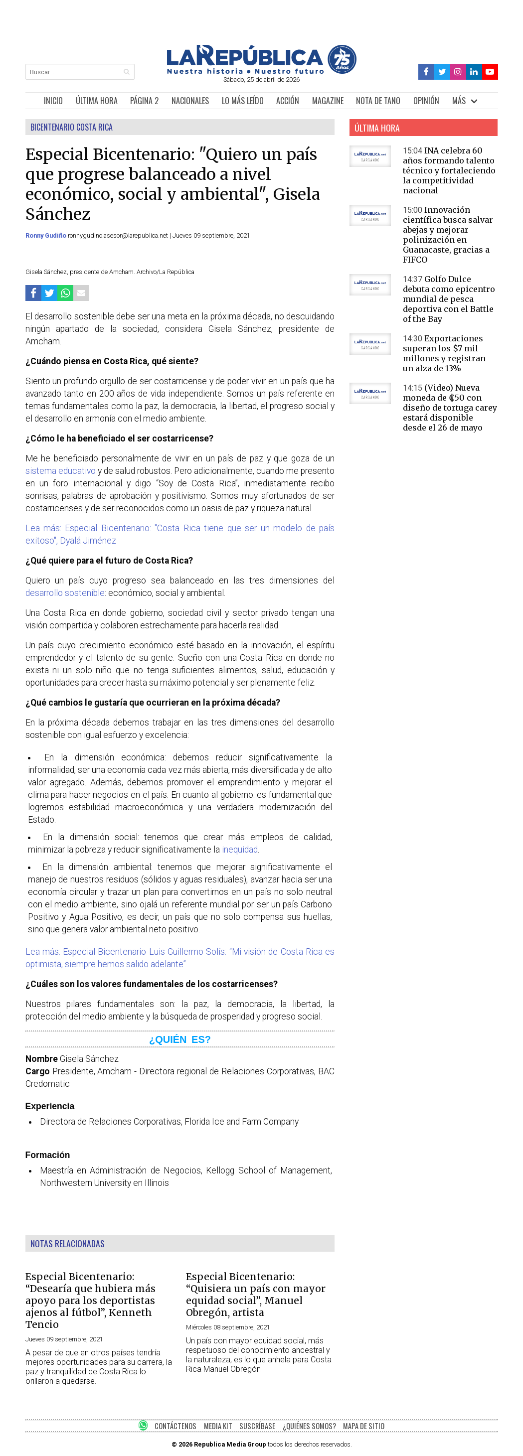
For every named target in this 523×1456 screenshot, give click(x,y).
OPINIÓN (426, 101)
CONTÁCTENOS (175, 1426)
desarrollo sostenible (65, 593)
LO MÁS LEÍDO (243, 101)
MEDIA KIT (218, 1426)
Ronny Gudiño (46, 235)
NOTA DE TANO (378, 101)
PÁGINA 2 (144, 101)
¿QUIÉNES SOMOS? (309, 1426)
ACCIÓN (287, 101)
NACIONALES (190, 101)
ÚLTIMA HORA (97, 101)
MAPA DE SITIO (363, 1426)
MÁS (459, 101)
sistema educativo (60, 471)
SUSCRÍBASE (257, 1426)
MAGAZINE (328, 101)
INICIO (53, 101)
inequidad (240, 850)
